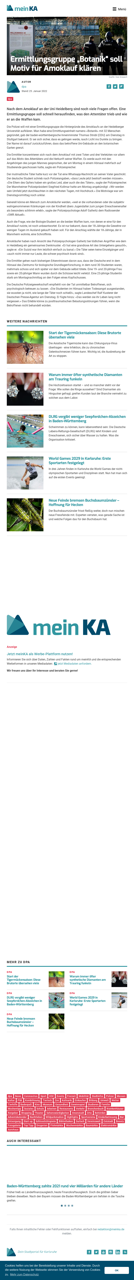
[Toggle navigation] (119, 9)
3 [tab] (69, 1206)
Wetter (115, 1100)
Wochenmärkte (74, 1125)
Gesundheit (61, 1104)
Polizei (110, 1096)
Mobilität (84, 1096)
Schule (40, 1108)
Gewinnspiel (78, 1104)
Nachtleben (36, 1117)
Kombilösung (32, 1100)
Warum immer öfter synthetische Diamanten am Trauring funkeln (85, 377)
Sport (43, 1096)
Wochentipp (14, 1108)
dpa (24, 86)
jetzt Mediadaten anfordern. (75, 663)
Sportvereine (88, 1117)
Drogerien (41, 1125)
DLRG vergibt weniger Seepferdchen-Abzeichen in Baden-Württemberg (87, 418)
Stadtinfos (97, 1096)
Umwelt (104, 1100)
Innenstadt (78, 1112)
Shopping (26, 1112)
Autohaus (13, 1129)
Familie (106, 1104)
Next (122, 1164)
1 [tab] (62, 1206)
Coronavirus (31, 1096)
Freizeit (71, 1096)
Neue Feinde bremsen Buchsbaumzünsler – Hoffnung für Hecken (84, 502)
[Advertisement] (67, 573)
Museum (47, 1104)
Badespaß (26, 1104)
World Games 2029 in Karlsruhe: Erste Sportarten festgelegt (80, 460)
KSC (51, 1096)
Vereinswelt (93, 1121)
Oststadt (108, 1121)
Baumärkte (92, 1125)
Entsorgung (14, 1121)
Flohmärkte (56, 1125)
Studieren (93, 1104)
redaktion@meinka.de (111, 1229)
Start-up (28, 1121)
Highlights (72, 1117)
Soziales (29, 1108)
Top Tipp (29, 1125)
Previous (12, 1164)
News (18, 1096)
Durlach (80, 1121)
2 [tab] (65, 1206)
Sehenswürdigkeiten (57, 1112)
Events (60, 1096)
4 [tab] (72, 1206)
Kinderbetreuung (107, 1117)
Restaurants (66, 1108)
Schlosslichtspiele (46, 1121)
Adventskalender (17, 1117)
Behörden (100, 1112)
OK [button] (117, 1270)
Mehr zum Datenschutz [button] (24, 1274)
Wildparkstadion (55, 1117)
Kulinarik (67, 1100)
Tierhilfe (12, 1104)
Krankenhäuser (115, 1108)
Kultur (11, 1100)
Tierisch (47, 1100)
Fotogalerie (14, 1125)
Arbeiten (52, 1108)
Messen (121, 1096)
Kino (37, 1104)
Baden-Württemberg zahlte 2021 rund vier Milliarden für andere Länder (65, 1186)
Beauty (120, 1121)
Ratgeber (13, 1112)
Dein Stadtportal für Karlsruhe (32, 1252)
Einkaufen (80, 1100)
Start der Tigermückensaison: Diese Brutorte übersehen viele (85, 335)
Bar (122, 1117)
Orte (89, 1112)
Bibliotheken (66, 1121)
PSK (20, 1100)
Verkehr (80, 1108)
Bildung (93, 1100)
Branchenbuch (96, 1108)
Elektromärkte (109, 1125)
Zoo (57, 1100)
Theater (39, 1112)
